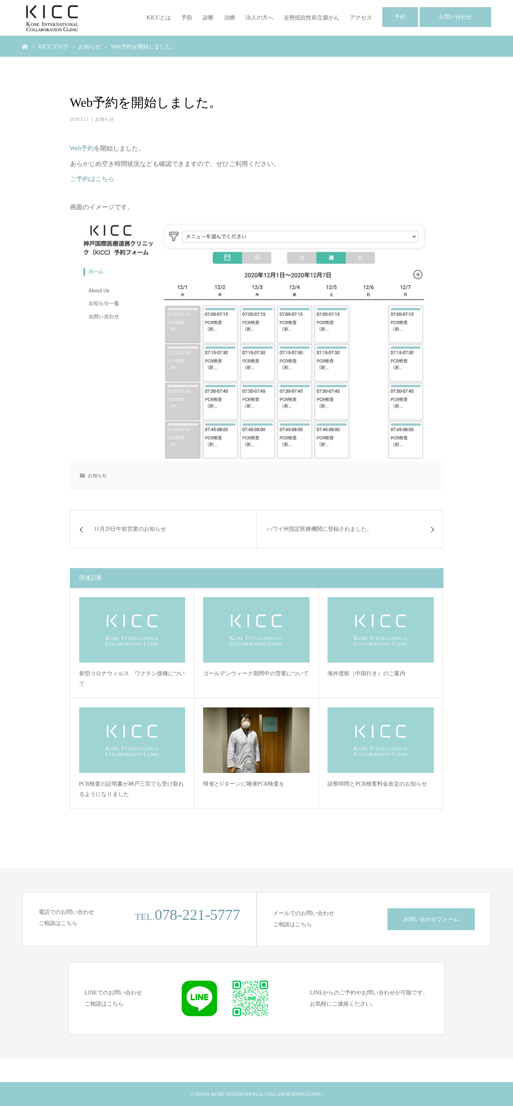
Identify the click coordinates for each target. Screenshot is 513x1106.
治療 (229, 18)
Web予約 (82, 148)
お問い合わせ (455, 17)
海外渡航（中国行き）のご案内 (366, 673)
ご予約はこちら (92, 178)
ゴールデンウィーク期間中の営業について (256, 673)
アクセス (361, 18)
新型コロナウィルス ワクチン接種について (132, 679)
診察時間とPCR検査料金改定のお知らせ (377, 784)
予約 (400, 17)
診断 (208, 18)
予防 (186, 18)
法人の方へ (259, 18)
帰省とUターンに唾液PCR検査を (244, 784)
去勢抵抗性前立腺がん (311, 18)
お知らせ (104, 119)
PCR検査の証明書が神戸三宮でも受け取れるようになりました (131, 789)
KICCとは (159, 18)
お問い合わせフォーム (431, 919)
